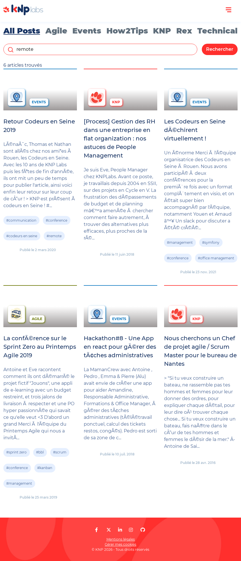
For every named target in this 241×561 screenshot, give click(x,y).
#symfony (210, 242)
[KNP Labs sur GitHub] (143, 530)
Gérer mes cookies (120, 544)
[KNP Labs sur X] (108, 530)
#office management (216, 258)
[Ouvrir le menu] (228, 10)
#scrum (59, 452)
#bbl (40, 452)
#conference (56, 220)
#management (180, 242)
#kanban (44, 468)
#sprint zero (16, 452)
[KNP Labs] (23, 13)
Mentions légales (120, 539)
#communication (21, 220)
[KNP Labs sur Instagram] (131, 530)
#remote (54, 236)
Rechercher (219, 49)
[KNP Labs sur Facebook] (96, 530)
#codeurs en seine (21, 236)
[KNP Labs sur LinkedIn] (120, 530)
